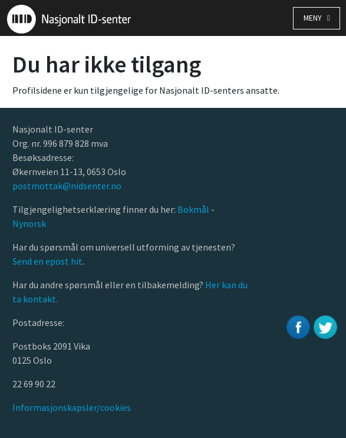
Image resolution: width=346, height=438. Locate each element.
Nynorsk (30, 223)
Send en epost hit (47, 261)
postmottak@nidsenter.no (66, 186)
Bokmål (194, 209)
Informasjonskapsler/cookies (71, 407)
